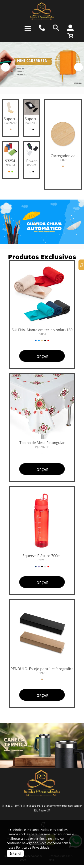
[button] (5, 67)
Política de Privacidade (33, 847)
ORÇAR (42, 356)
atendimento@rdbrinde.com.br (63, 805)
